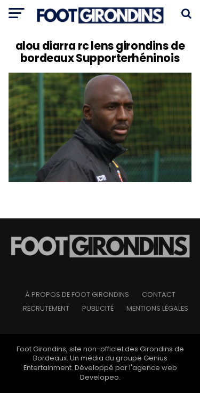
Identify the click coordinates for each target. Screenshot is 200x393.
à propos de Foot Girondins (77, 294)
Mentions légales (157, 308)
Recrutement (46, 308)
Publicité (98, 308)
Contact (158, 294)
